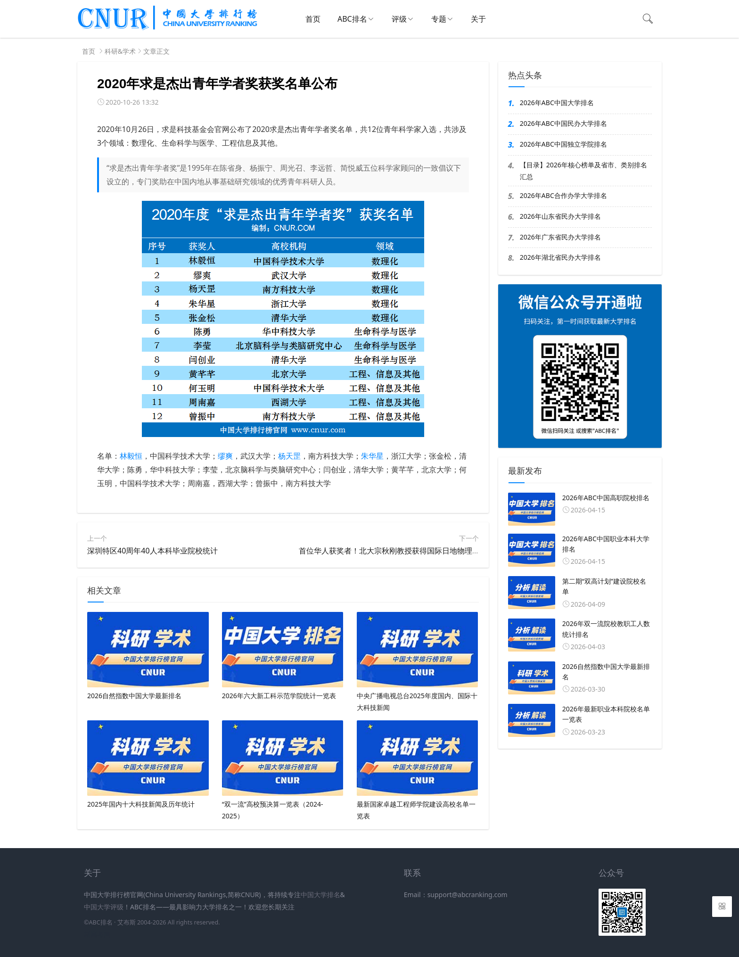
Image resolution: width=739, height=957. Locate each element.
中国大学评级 (103, 906)
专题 (438, 19)
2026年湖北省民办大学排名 (560, 257)
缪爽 (225, 456)
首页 (312, 19)
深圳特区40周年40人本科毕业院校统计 (152, 550)
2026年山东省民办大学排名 (560, 216)
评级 (399, 19)
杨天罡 (289, 456)
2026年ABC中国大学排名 (557, 102)
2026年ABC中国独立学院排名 (563, 144)
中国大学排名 (320, 894)
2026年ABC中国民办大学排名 (563, 123)
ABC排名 (352, 19)
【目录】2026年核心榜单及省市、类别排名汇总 (583, 170)
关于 (478, 19)
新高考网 (97, 934)
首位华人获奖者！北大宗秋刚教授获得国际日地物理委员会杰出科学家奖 (419, 550)
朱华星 (372, 456)
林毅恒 (131, 456)
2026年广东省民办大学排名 (560, 236)
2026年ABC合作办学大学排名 (563, 195)
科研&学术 (120, 51)
